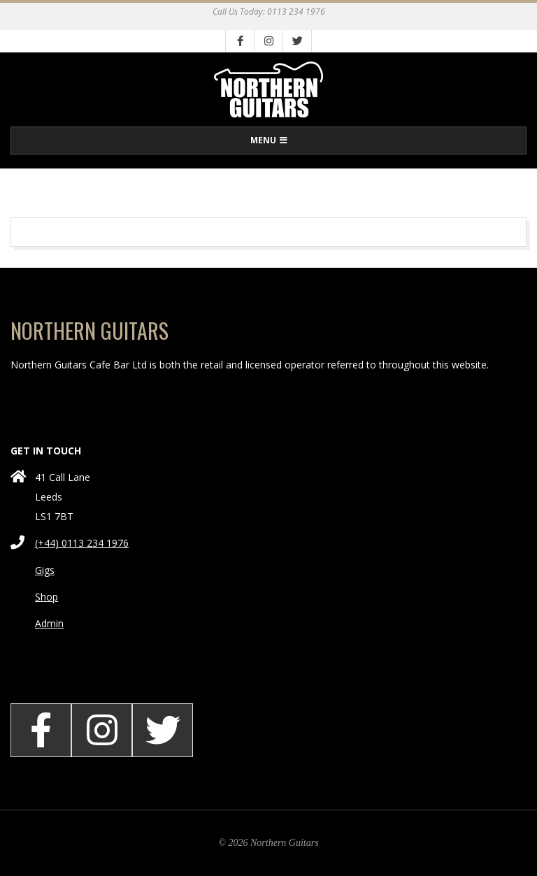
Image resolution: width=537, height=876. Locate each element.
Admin (49, 623)
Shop (46, 596)
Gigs (45, 570)
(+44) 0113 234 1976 (82, 543)
